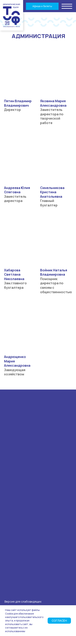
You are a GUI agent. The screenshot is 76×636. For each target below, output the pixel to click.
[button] (67, 6)
